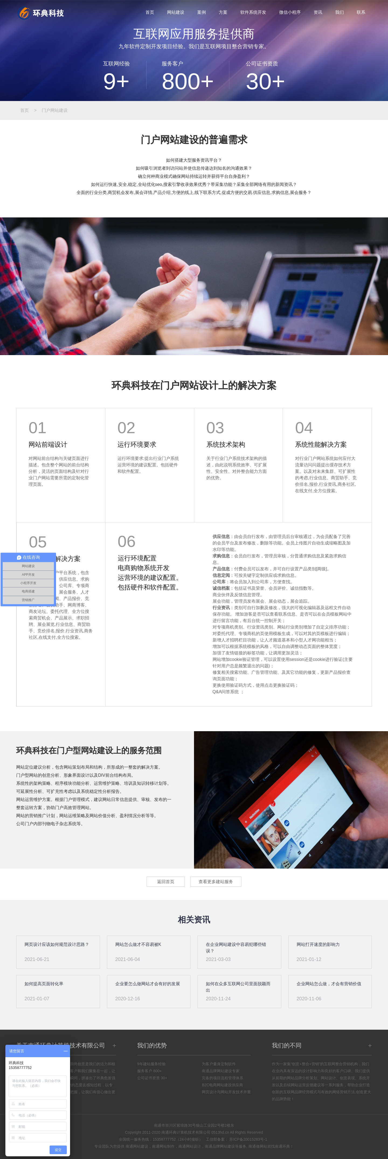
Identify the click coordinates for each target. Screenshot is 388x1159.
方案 (223, 12)
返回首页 (165, 881)
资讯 (318, 12)
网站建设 (175, 12)
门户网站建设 (55, 110)
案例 (201, 12)
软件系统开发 (253, 12)
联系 (361, 12)
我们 (339, 12)
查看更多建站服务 (216, 881)
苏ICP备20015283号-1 (248, 1139)
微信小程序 (290, 12)
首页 (150, 12)
